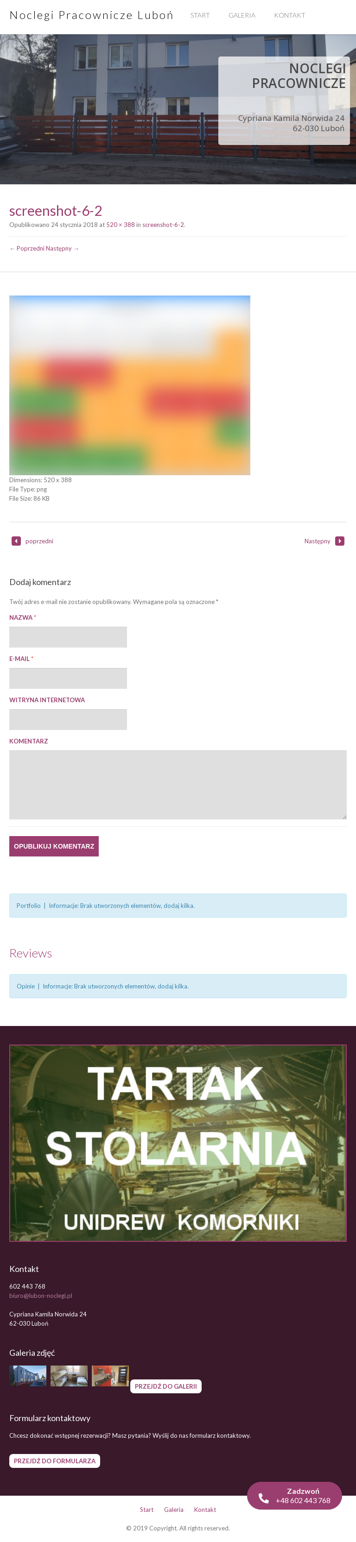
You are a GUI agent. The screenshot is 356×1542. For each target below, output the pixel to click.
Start (200, 15)
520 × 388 (120, 224)
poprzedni (32, 541)
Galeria (242, 15)
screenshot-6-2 (163, 224)
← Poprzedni (26, 248)
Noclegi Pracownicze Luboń (91, 14)
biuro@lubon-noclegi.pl (40, 1295)
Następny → (62, 248)
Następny (324, 541)
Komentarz (28, 741)
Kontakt (289, 15)
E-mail (21, 658)
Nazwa (22, 617)
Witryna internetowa (47, 700)
